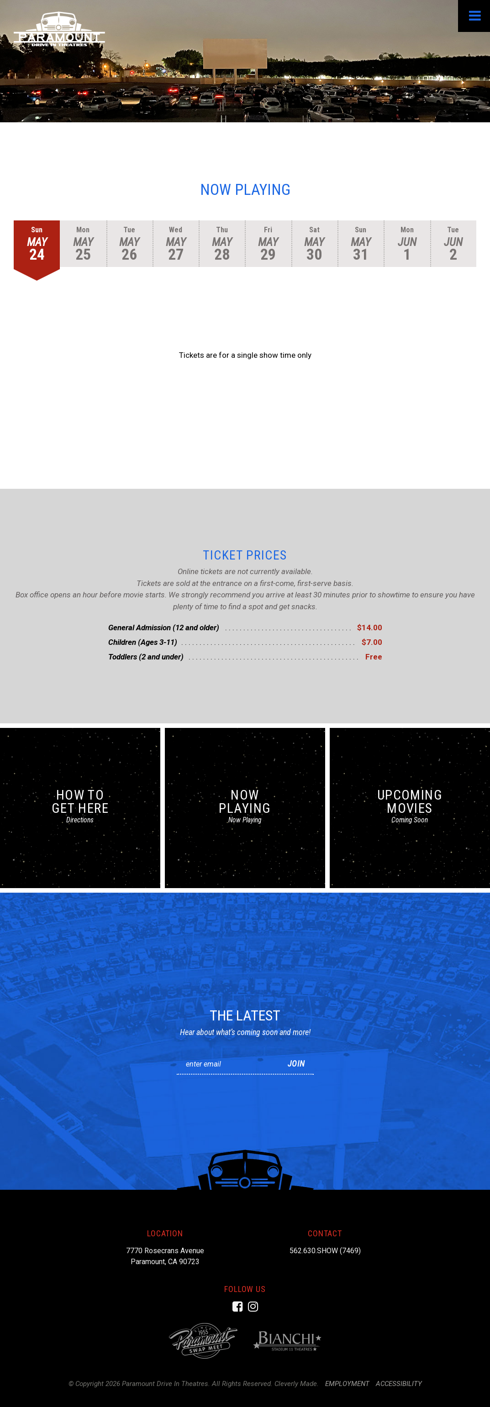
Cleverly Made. (296, 1384)
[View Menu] (474, 16)
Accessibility (399, 1384)
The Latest (245, 1015)
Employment (347, 1384)
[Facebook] (237, 1307)
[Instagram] (253, 1307)
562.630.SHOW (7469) (325, 1250)
